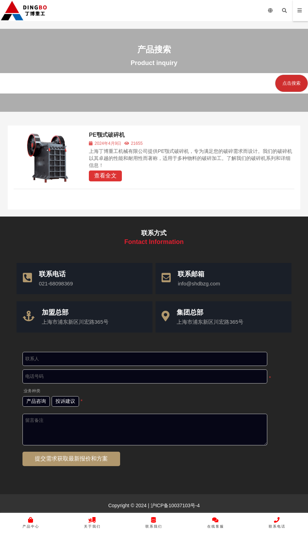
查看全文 (105, 176)
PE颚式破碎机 (107, 135)
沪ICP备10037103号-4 (174, 505)
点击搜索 (291, 83)
